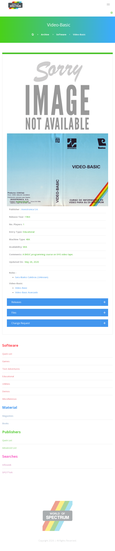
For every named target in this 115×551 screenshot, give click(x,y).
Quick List (7, 353)
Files (13, 312)
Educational (8, 376)
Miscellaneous (9, 398)
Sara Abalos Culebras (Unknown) (31, 277)
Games (6, 361)
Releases (16, 302)
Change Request (20, 323)
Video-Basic (21, 287)
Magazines (7, 415)
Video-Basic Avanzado (26, 292)
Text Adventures (11, 368)
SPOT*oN (7, 472)
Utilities (6, 383)
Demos (6, 391)
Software (61, 34)
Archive (45, 34)
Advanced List (9, 447)
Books (5, 423)
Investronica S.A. (29, 209)
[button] (112, 12)
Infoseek (6, 464)
